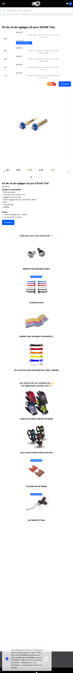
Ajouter (65, 84)
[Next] (68, 171)
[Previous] (4, 171)
